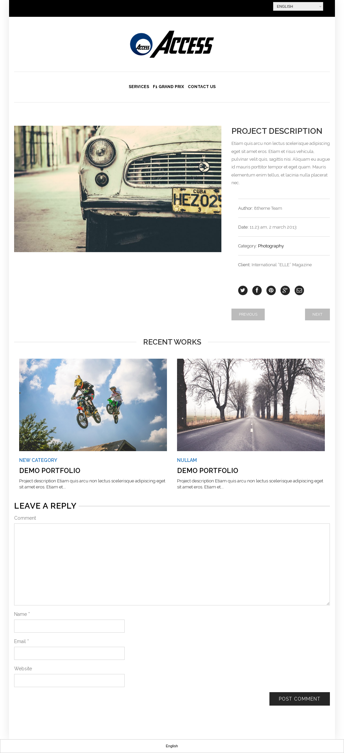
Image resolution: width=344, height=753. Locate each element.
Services (139, 86)
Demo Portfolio (49, 471)
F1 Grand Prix (168, 86)
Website (23, 668)
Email (21, 641)
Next (317, 314)
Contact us (202, 86)
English (285, 6)
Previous (248, 314)
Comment (25, 518)
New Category (38, 460)
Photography (271, 245)
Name (22, 614)
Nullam (187, 460)
